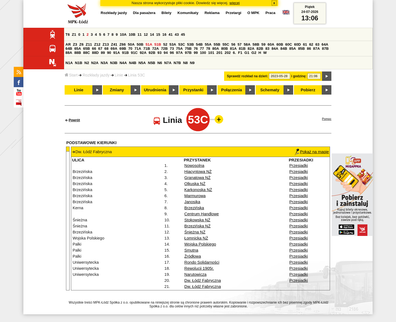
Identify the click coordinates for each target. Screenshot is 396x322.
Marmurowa (194, 196)
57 (240, 44)
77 (202, 48)
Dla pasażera (144, 13)
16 (164, 34)
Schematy (269, 90)
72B (164, 48)
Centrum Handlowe (201, 214)
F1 (240, 53)
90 (109, 53)
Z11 (89, 44)
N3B (113, 63)
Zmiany (117, 90)
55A (208, 44)
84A (274, 48)
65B (86, 48)
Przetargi (233, 13)
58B (255, 44)
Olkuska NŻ (194, 183)
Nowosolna (194, 165)
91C (134, 53)
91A (116, 53)
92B (151, 53)
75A (179, 48)
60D (297, 44)
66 (94, 48)
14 (152, 34)
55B (217, 44)
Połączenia (231, 90)
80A (215, 48)
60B (279, 44)
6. (234, 53)
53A (172, 44)
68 (107, 48)
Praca (270, 13)
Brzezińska (194, 208)
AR (68, 44)
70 (130, 48)
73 (172, 48)
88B (77, 53)
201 (219, 53)
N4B (132, 63)
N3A (104, 63)
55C (225, 44)
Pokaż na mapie (312, 152)
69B (122, 48)
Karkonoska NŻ (198, 190)
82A (251, 48)
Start (71, 75)
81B (242, 48)
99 (196, 53)
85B (301, 48)
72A (155, 48)
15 (158, 34)
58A (247, 44)
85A (292, 48)
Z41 (114, 44)
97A (179, 53)
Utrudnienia (155, 90)
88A (68, 53)
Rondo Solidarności (201, 262)
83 (267, 48)
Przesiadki (298, 165)
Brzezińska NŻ (197, 226)
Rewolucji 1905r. (199, 268)
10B (132, 34)
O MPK (254, 13)
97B (188, 53)
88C (86, 53)
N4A (123, 63)
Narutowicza (195, 274)
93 (159, 53)
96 (172, 53)
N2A (95, 63)
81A (233, 48)
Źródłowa (192, 256)
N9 (192, 63)
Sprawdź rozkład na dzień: (247, 76)
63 (317, 44)
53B (190, 44)
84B (283, 48)
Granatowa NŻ (197, 177)
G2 (253, 53)
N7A (168, 63)
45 (183, 34)
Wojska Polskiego (200, 244)
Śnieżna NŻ (194, 232)
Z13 (106, 44)
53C (181, 44)
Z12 (97, 44)
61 (305, 44)
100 (203, 53)
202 (228, 53)
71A (137, 48)
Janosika (192, 202)
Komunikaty (187, 13)
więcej (235, 3)
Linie (119, 75)
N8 (185, 63)
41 (171, 34)
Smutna (191, 250)
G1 (246, 53)
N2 (86, 63)
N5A (142, 63)
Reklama (212, 13)
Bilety (166, 13)
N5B (151, 63)
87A (316, 48)
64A (324, 44)
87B (325, 48)
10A (123, 34)
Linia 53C (136, 75)
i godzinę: (299, 76)
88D (95, 53)
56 (233, 44)
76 (196, 48)
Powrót (74, 120)
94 (166, 53)
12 (146, 34)
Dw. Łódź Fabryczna (202, 280)
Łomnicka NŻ (196, 238)
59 (263, 44)
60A (271, 44)
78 (208, 48)
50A (131, 44)
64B (68, 48)
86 (309, 48)
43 (177, 34)
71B (146, 48)
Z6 (81, 44)
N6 (159, 63)
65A (77, 48)
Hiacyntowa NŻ (197, 171)
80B (224, 48)
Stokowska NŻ (197, 220)
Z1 (74, 34)
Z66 (122, 44)
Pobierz (308, 90)
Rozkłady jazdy (96, 75)
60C (288, 44)
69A (114, 48)
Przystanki (193, 90)
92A (143, 53)
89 (103, 53)
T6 (67, 34)
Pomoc (326, 118)
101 (211, 53)
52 (165, 44)
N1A (69, 63)
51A (148, 44)
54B (199, 44)
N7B (177, 63)
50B (140, 44)
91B (125, 53)
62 (311, 44)
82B (260, 48)
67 (100, 48)
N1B (78, 63)
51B (157, 44)
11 (140, 34)
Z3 (75, 44)
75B (188, 48)
